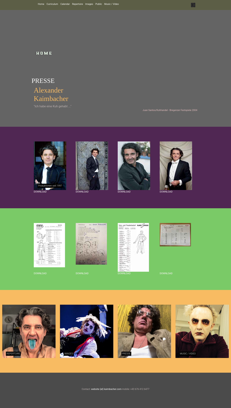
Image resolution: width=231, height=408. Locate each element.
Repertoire (77, 4)
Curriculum (52, 4)
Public (98, 4)
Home (41, 4)
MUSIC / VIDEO (188, 353)
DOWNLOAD (40, 191)
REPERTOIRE (13, 353)
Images (89, 4)
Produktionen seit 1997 (50, 185)
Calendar (65, 4)
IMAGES (68, 353)
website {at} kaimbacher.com (106, 389)
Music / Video (111, 4)
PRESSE (126, 353)
